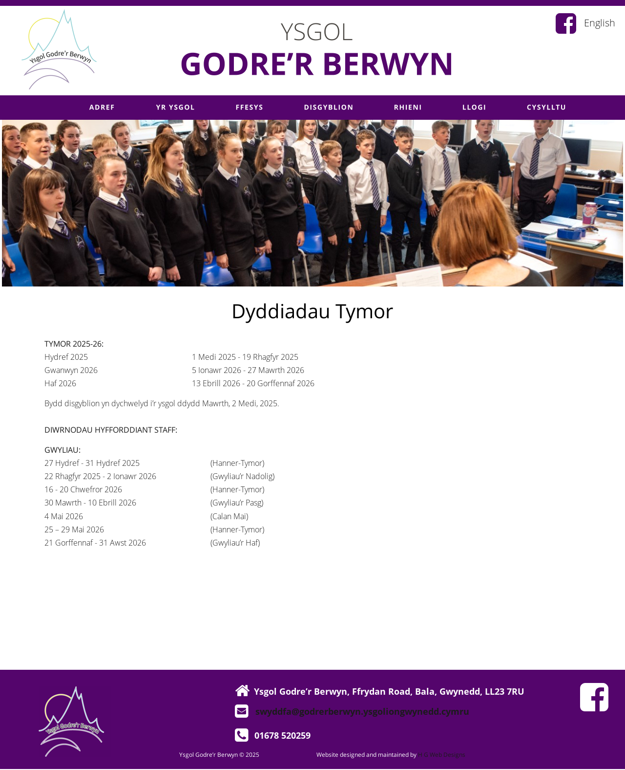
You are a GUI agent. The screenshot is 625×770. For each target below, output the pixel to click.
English (599, 22)
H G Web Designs (441, 754)
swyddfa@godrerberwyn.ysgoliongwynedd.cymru (362, 711)
